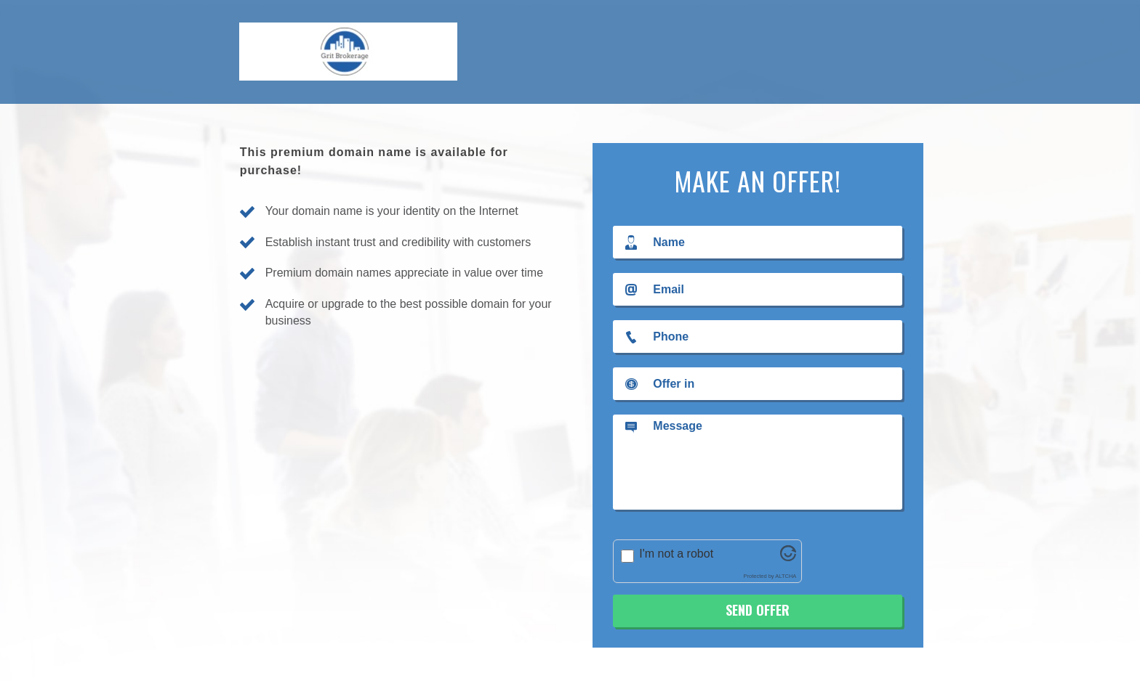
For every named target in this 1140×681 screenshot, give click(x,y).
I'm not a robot (676, 553)
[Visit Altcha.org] (788, 557)
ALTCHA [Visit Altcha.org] (785, 576)
